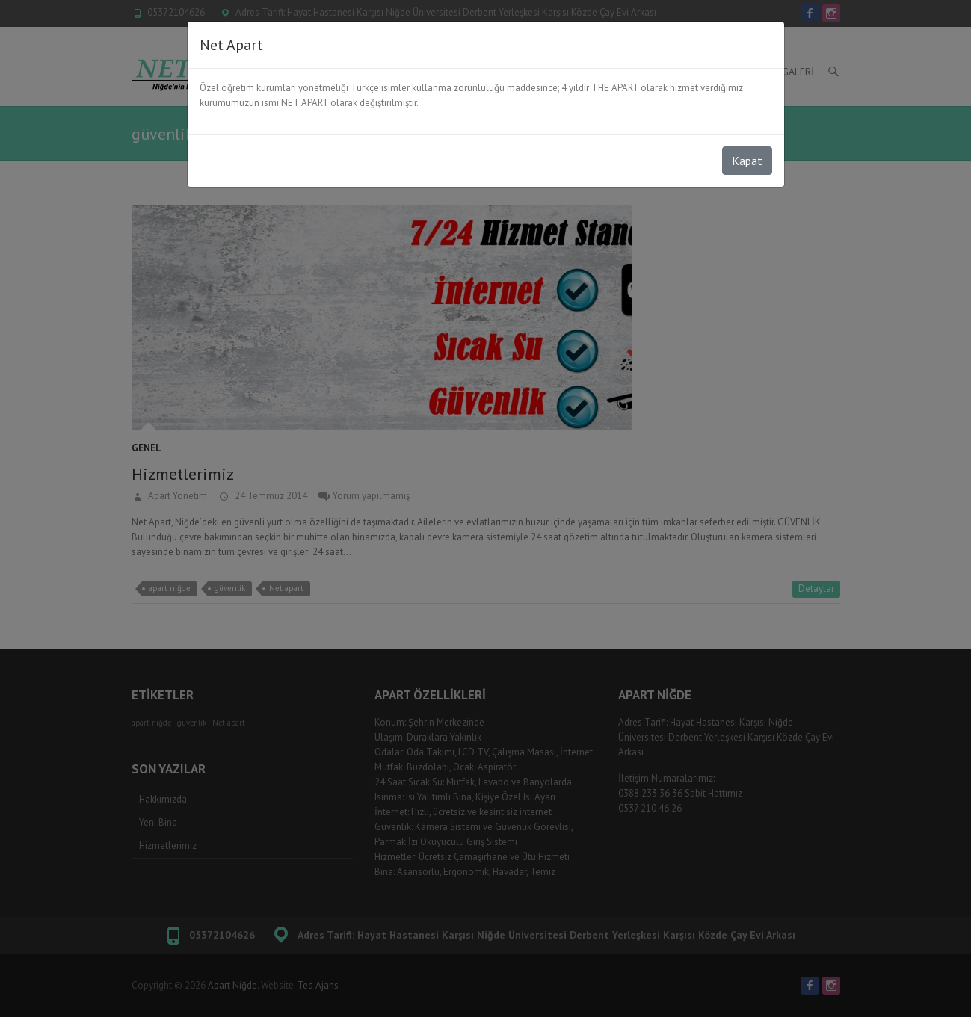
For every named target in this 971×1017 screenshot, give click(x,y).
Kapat (747, 160)
